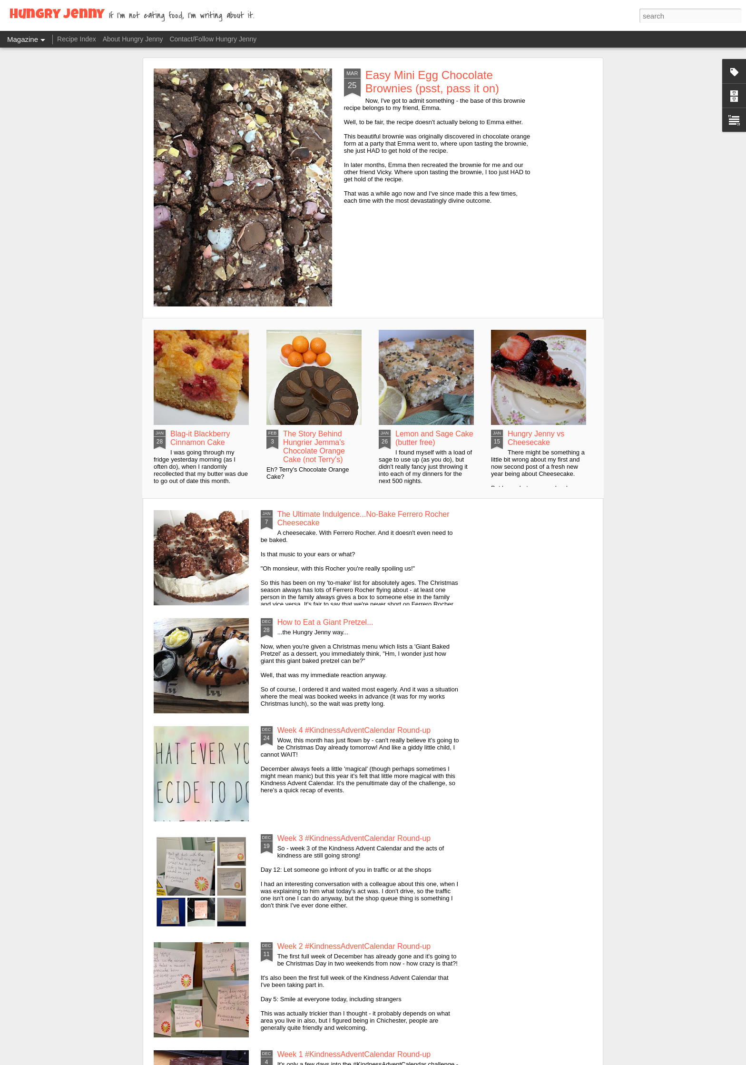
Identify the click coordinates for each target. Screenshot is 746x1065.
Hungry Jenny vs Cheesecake (536, 438)
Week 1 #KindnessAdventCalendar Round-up (354, 1054)
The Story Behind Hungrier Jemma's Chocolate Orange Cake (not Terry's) (314, 446)
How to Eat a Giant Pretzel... (325, 622)
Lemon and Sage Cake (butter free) (434, 438)
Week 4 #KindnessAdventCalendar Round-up (354, 730)
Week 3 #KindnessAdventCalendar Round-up (354, 838)
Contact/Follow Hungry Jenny (212, 39)
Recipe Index (76, 39)
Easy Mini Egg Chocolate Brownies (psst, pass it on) (432, 82)
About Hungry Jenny (133, 39)
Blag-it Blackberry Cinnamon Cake (200, 438)
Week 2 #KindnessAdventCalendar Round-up (354, 946)
